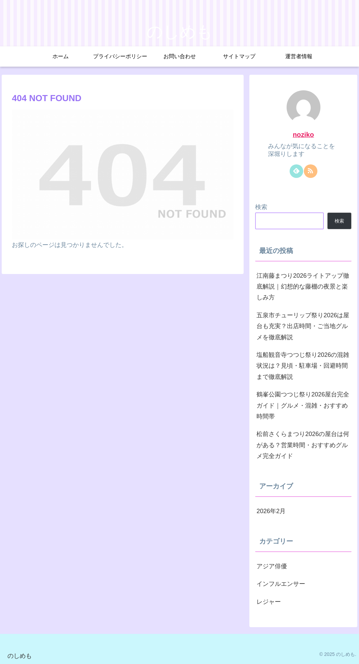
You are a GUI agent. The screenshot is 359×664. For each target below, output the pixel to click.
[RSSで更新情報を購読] (310, 171)
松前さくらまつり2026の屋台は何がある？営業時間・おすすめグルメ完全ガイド (302, 445)
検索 (261, 207)
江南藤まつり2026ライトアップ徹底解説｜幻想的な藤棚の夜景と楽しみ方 (302, 286)
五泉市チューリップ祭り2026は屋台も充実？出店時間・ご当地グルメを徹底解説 (302, 326)
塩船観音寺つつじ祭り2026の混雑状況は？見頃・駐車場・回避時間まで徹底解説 (302, 365)
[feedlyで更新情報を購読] (296, 171)
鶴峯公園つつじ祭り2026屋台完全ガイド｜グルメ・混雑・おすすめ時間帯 (302, 405)
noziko (303, 134)
